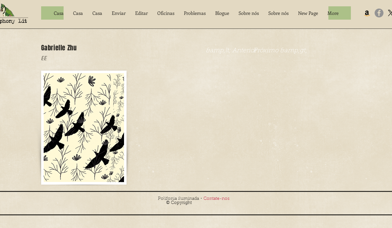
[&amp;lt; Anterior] (231, 50)
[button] (118, 13)
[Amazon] (367, 13)
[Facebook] (379, 13)
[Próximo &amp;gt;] (280, 50)
